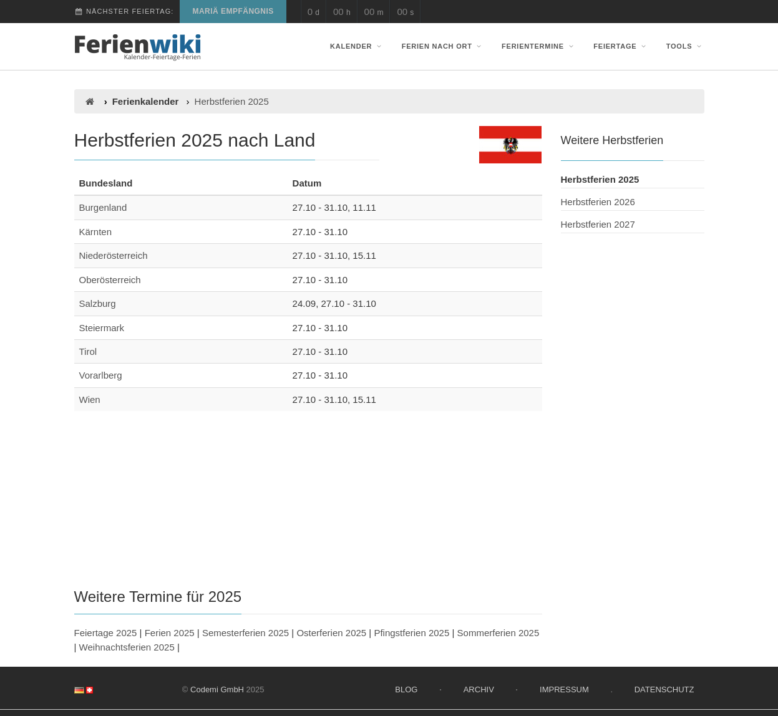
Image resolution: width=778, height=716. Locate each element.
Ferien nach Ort (443, 46)
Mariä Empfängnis (232, 11)
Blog (406, 689)
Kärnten (95, 231)
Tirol (88, 351)
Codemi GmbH (217, 689)
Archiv (479, 689)
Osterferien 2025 (331, 632)
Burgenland (103, 207)
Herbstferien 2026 (598, 201)
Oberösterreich (110, 279)
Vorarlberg (100, 375)
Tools (685, 46)
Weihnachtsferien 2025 (127, 647)
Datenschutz (664, 689)
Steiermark (102, 327)
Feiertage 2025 (105, 632)
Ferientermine (539, 46)
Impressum (564, 689)
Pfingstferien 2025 (411, 632)
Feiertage (620, 46)
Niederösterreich (113, 255)
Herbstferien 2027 (598, 224)
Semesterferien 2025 (245, 632)
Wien (89, 399)
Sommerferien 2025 (498, 632)
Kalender (357, 46)
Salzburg (97, 303)
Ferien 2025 (170, 632)
